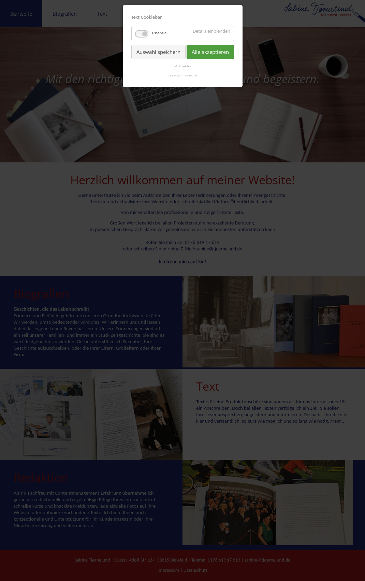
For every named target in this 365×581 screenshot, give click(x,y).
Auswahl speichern (158, 51)
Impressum (191, 75)
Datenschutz (174, 75)
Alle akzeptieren (210, 51)
